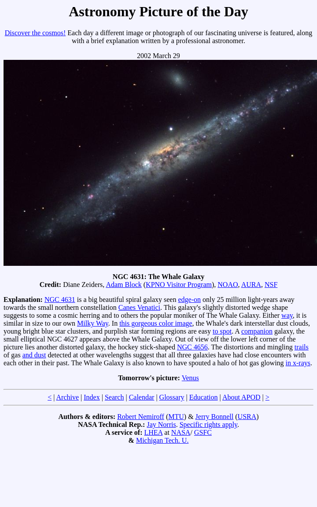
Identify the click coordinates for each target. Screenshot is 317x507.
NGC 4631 (59, 299)
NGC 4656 (192, 347)
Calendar (142, 397)
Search (114, 397)
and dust (34, 355)
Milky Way (92, 323)
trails (302, 347)
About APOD (241, 397)
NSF (271, 284)
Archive (67, 397)
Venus (190, 378)
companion (257, 331)
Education (203, 397)
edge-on (189, 299)
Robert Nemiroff (140, 416)
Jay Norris (161, 424)
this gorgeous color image (155, 323)
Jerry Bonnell (214, 416)
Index (92, 397)
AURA (251, 284)
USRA (247, 416)
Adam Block (123, 284)
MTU (176, 416)
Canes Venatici (139, 307)
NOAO (227, 284)
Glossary (171, 397)
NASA (181, 432)
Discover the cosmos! (35, 33)
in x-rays (298, 363)
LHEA (153, 432)
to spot (222, 331)
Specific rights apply (208, 424)
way (287, 315)
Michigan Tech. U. (162, 440)
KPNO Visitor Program (179, 284)
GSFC (203, 432)
